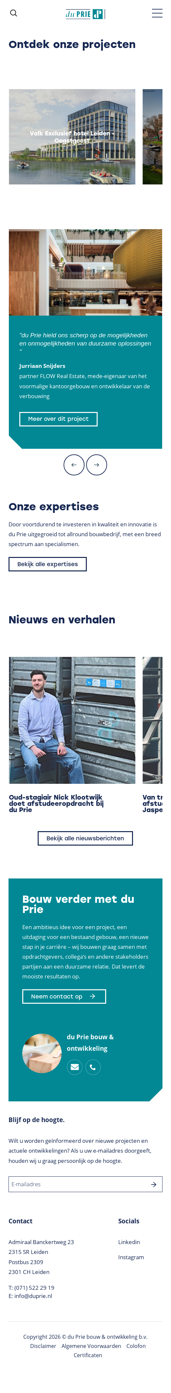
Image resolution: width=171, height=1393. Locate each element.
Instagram (131, 1257)
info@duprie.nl (33, 1296)
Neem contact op (64, 996)
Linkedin (129, 1242)
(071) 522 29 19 (34, 1287)
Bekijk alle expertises (47, 564)
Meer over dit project (58, 419)
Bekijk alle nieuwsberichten (85, 838)
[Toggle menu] (157, 13)
